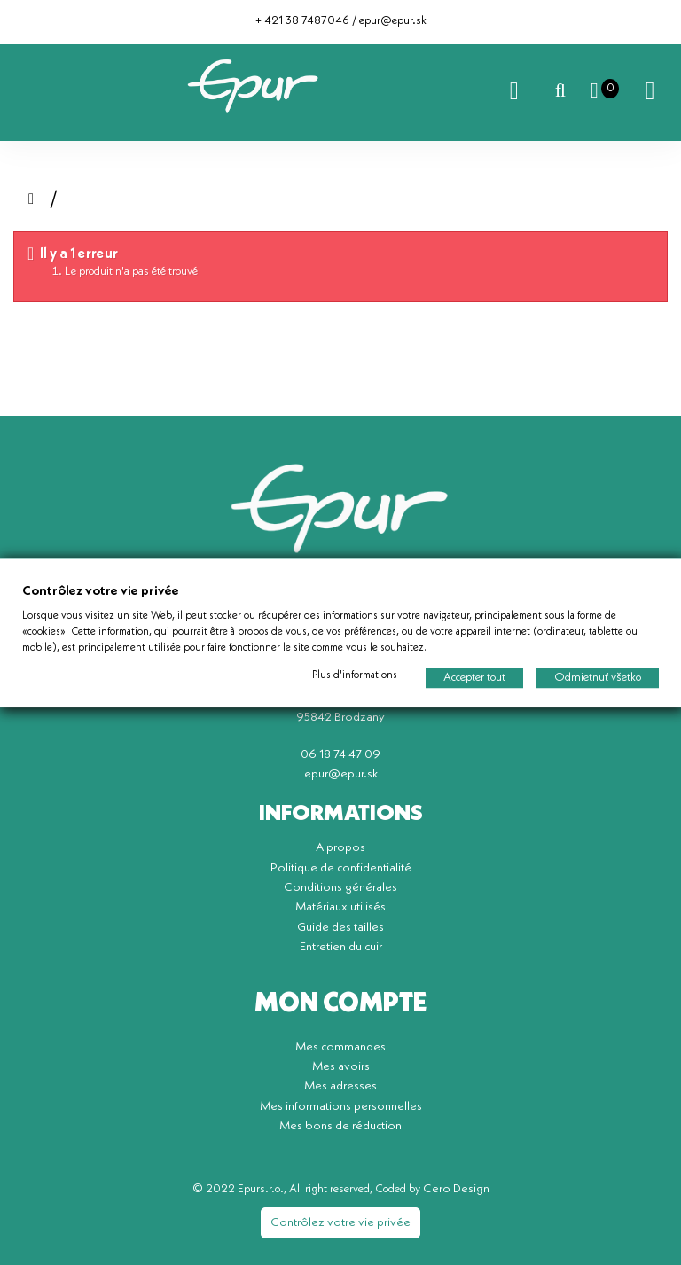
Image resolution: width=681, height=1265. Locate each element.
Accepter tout (474, 677)
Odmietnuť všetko (597, 677)
